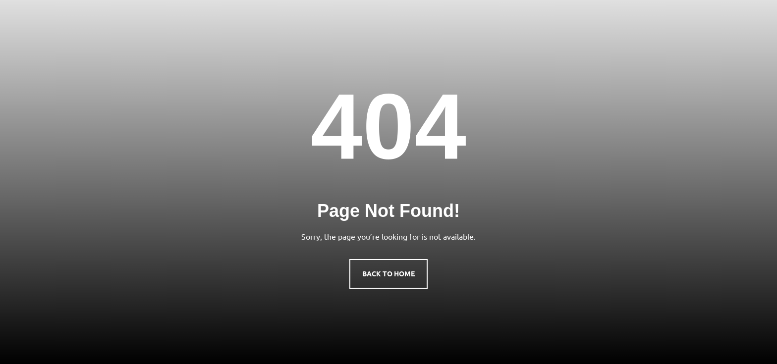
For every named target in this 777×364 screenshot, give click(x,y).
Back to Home (388, 273)
